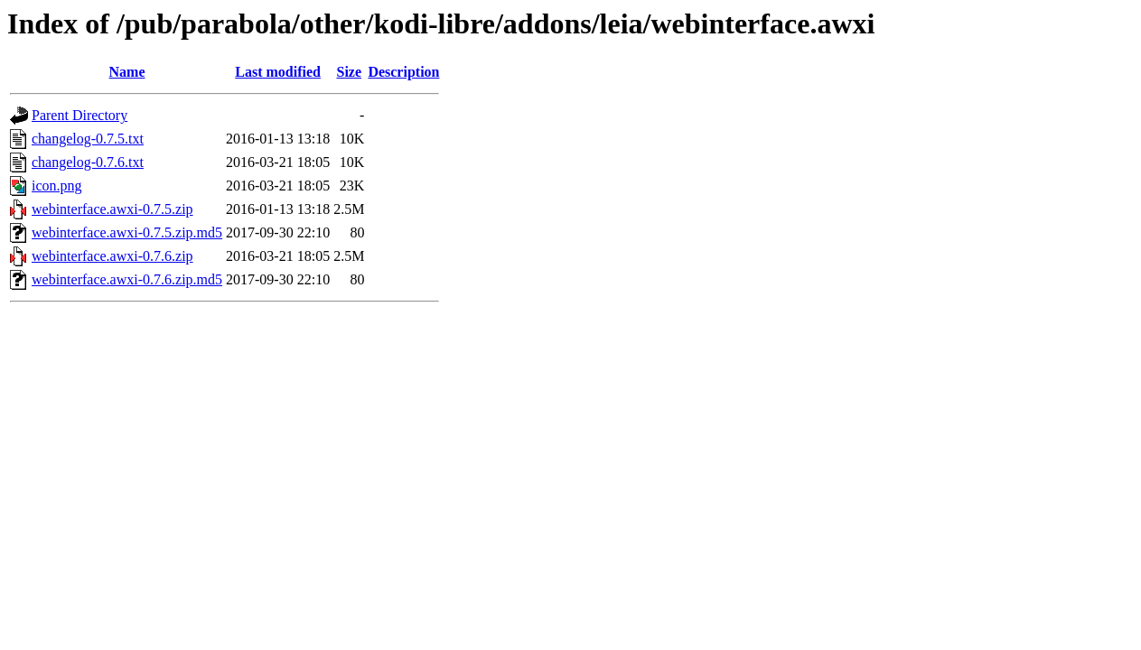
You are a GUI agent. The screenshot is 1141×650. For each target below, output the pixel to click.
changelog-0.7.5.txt (88, 138)
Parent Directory (79, 115)
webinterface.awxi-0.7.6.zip (112, 256)
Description (403, 71)
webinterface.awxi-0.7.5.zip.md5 (127, 232)
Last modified (278, 71)
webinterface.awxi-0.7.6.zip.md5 (127, 279)
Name (127, 71)
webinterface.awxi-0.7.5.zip (112, 209)
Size (348, 71)
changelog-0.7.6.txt (88, 162)
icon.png (57, 185)
